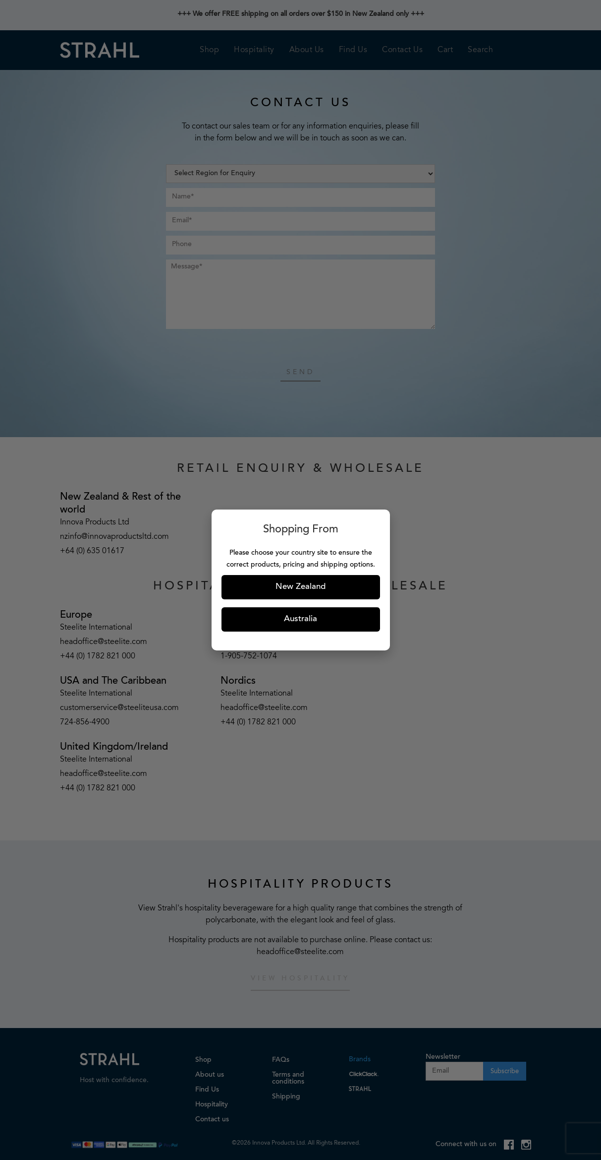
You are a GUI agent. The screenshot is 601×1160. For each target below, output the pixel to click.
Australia (300, 619)
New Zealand (300, 587)
